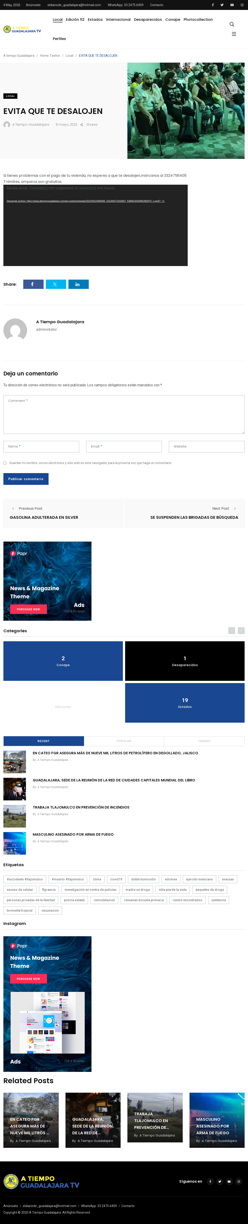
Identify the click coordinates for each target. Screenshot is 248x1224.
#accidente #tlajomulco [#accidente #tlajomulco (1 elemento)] (25, 879)
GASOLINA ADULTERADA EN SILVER (44, 517)
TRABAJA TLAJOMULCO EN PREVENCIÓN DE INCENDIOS (81, 807)
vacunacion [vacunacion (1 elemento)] (50, 910)
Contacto (156, 5)
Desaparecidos (148, 19)
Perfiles (59, 38)
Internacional (118, 19)
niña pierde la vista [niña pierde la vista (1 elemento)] (173, 889)
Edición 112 (75, 19)
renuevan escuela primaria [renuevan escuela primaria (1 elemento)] (144, 900)
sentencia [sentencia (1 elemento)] (218, 900)
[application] (95, 225)
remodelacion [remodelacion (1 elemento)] (104, 900)
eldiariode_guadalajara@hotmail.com (74, 5)
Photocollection (198, 19)
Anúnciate (33, 5)
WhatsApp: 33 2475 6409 (125, 5)
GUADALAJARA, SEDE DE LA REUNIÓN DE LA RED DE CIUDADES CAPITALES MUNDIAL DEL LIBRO (114, 780)
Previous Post (26, 508)
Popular (124, 741)
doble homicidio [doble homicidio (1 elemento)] (143, 879)
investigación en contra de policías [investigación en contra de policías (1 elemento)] (91, 889)
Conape (172, 19)
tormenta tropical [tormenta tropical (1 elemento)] (20, 910)
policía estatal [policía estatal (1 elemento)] (74, 900)
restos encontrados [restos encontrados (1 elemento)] (187, 900)
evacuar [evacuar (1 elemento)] (228, 879)
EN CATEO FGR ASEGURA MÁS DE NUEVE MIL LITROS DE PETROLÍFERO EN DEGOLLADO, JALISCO (115, 753)
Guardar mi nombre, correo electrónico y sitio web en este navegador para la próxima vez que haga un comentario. (90, 463)
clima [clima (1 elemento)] (97, 879)
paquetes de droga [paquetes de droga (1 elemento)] (210, 889)
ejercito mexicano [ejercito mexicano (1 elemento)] (199, 879)
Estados (95, 19)
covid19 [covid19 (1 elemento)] (116, 879)
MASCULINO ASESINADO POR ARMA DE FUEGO (73, 834)
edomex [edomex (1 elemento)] (171, 879)
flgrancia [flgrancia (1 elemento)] (49, 889)
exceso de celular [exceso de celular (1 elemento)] (20, 889)
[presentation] (231, 630)
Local (58, 19)
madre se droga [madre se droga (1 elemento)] (138, 889)
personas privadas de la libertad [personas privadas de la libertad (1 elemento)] (31, 900)
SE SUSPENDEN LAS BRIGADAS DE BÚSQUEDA (194, 517)
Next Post (225, 508)
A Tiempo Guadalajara (60, 322)
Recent (43, 741)
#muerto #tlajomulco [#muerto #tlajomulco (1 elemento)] (68, 879)
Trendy (204, 741)
